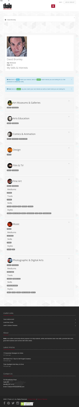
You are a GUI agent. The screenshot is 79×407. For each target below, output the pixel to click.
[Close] (71, 79)
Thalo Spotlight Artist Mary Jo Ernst (13, 364)
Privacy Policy (32, 399)
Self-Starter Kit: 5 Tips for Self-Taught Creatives (17, 358)
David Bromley (10, 20)
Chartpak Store (8, 322)
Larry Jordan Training (10, 325)
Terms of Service (42, 399)
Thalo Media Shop (8, 319)
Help (60, 2)
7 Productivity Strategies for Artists (13, 353)
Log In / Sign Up (69, 2)
